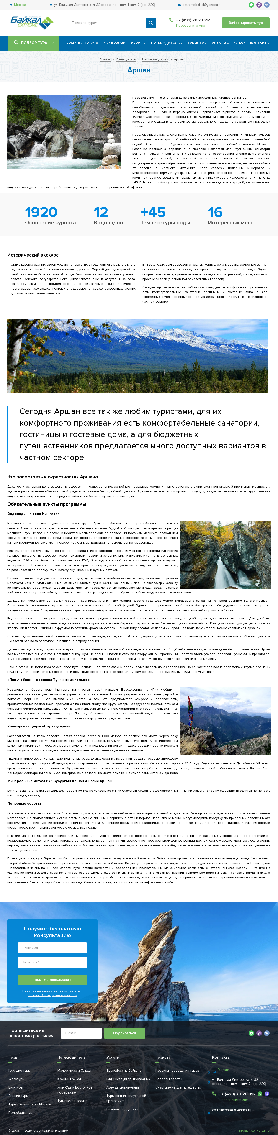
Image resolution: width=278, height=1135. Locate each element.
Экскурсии (115, 43)
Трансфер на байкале (124, 1070)
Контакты (260, 43)
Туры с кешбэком (81, 43)
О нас (239, 43)
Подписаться (124, 1033)
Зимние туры (18, 1096)
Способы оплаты (168, 1079)
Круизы (138, 43)
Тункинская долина (72, 1101)
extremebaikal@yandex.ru (231, 1110)
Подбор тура (34, 43)
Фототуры (16, 1079)
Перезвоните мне (190, 25)
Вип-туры (15, 1087)
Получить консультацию (52, 980)
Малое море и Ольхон (74, 1070)
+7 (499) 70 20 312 (193, 20)
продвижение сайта (254, 1130)
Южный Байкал (69, 1079)
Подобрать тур (20, 1113)
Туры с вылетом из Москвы (29, 1104)
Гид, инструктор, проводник (128, 1079)
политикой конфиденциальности (52, 995)
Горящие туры (19, 1070)
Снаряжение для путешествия (179, 1087)
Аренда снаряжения (122, 1087)
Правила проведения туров (177, 1070)
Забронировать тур (246, 23)
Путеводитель (165, 43)
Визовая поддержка (122, 1109)
